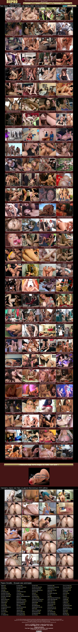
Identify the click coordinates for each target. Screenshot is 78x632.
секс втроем (50, 611)
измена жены (20, 613)
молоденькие (35, 613)
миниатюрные (35, 611)
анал (2, 590)
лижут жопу (35, 597)
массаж (34, 604)
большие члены (5, 596)
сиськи (64, 591)
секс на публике (51, 614)
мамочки (34, 602)
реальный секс (50, 607)
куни (33, 593)
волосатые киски (20, 587)
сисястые (65, 593)
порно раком (50, 602)
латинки (34, 594)
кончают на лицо (36, 587)
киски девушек (20, 614)
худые (64, 611)
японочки (65, 614)
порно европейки (51, 599)
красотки (34, 591)
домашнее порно (21, 600)
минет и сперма (36, 610)
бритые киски (4, 599)
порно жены (50, 600)
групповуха (19, 594)
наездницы (49, 585)
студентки (65, 604)
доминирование (20, 602)
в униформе (4, 614)
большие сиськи (5, 594)
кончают (34, 585)
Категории (27, 3)
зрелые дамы (20, 611)
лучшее (65, 6)
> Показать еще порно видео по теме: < (39, 465)
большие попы (4, 593)
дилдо (18, 597)
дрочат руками (20, 604)
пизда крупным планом (52, 597)
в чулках (19, 585)
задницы (19, 610)
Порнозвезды (57, 3)
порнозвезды (50, 604)
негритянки (50, 588)
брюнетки (3, 600)
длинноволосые (20, 599)
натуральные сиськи (52, 587)
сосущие (65, 597)
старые (64, 602)
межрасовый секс (36, 607)
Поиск (47, 3)
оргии (48, 591)
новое (69, 6)
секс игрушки (50, 613)
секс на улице (66, 585)
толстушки (65, 607)
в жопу (2, 604)
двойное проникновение (22, 596)
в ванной (3, 602)
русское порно (50, 608)
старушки (65, 600)
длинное (73, 6)
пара (48, 596)
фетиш (64, 610)
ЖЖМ (2, 587)
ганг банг (19, 588)
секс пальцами (66, 587)
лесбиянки (34, 596)
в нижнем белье (5, 607)
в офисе (3, 608)
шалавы (65, 613)
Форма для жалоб (39, 627)
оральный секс (51, 590)
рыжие (48, 610)
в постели (3, 611)
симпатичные (66, 590)
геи (17, 590)
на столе (34, 614)
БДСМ (2, 585)
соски (64, 596)
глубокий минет (20, 591)
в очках (3, 610)
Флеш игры (67, 3)
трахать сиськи (66, 608)
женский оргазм (20, 607)
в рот (2, 613)
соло (64, 594)
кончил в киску (35, 588)
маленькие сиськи (36, 600)
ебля (18, 605)
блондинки (3, 591)
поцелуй (49, 605)
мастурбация (35, 605)
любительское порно (37, 599)
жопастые (19, 608)
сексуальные (66, 588)
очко (48, 594)
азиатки (3, 588)
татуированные (66, 605)
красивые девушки (36, 590)
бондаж (3, 597)
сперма (64, 599)
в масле (3, 605)
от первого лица (51, 593)
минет (33, 608)
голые (18, 593)
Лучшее (38, 3)
